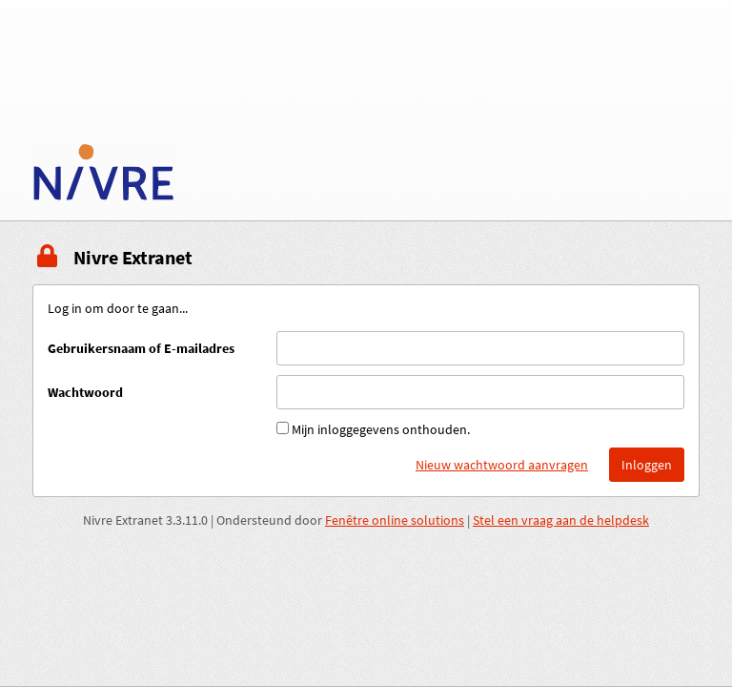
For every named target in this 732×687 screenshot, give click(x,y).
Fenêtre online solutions (394, 520)
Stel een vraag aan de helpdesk (561, 520)
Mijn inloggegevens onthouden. (381, 429)
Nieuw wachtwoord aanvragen (502, 464)
